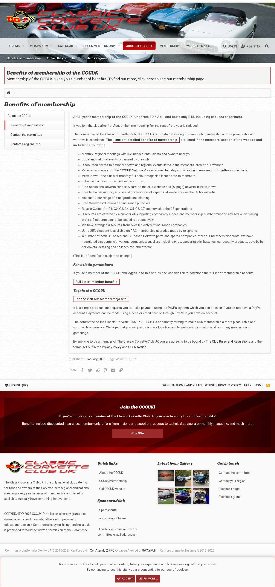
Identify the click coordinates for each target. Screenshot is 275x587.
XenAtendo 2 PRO (102, 550)
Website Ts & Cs (198, 46)
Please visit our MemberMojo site (101, 299)
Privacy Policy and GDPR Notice (124, 347)
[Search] (267, 46)
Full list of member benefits (96, 282)
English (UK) (16, 383)
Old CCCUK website (112, 489)
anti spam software (112, 518)
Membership (169, 46)
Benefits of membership (24, 58)
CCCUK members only (99, 46)
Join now (137, 431)
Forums (14, 46)
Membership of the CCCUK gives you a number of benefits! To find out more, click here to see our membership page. (106, 79)
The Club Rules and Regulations (228, 341)
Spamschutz (108, 510)
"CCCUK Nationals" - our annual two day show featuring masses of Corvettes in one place (183, 170)
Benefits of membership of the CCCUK (52, 73)
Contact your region (232, 481)
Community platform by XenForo (46, 550)
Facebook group (230, 497)
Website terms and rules (182, 383)
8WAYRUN (149, 550)
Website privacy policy (223, 383)
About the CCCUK (139, 46)
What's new (39, 46)
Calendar (65, 46)
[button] (23, 46)
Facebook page (229, 489)
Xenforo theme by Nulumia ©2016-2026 (187, 550)
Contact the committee (61, 58)
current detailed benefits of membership (146, 140)
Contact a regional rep (98, 58)
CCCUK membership (113, 481)
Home (259, 383)
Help (247, 383)
